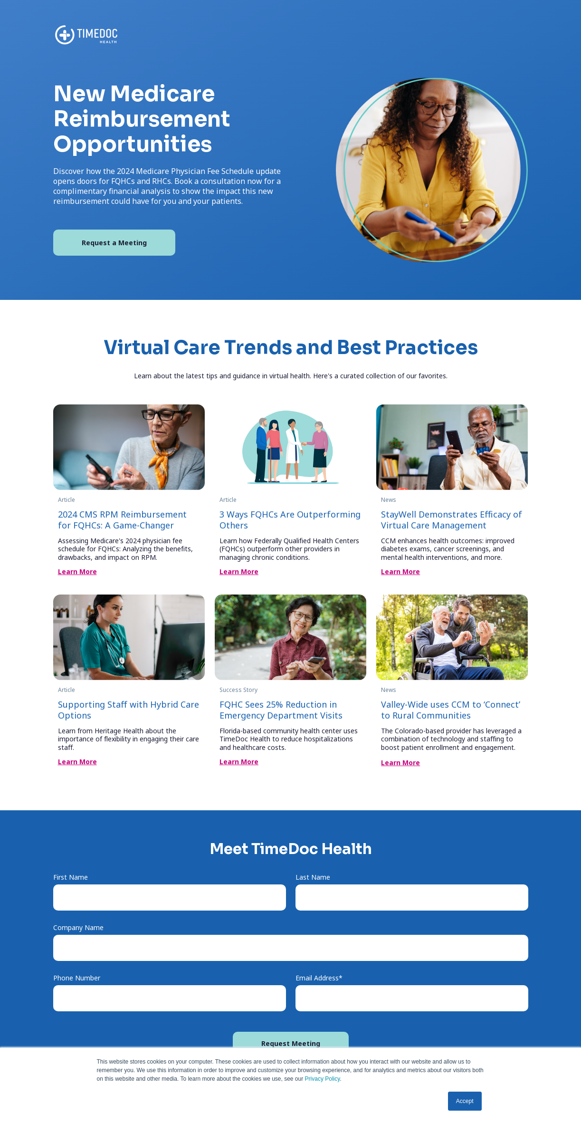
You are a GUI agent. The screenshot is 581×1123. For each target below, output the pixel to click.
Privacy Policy (322, 1078)
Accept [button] (465, 1101)
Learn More (77, 571)
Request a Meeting (114, 242)
